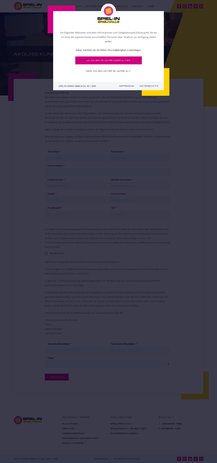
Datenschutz (149, 86)
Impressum (126, 86)
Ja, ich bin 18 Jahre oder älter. (108, 60)
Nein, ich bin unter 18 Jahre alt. (108, 71)
